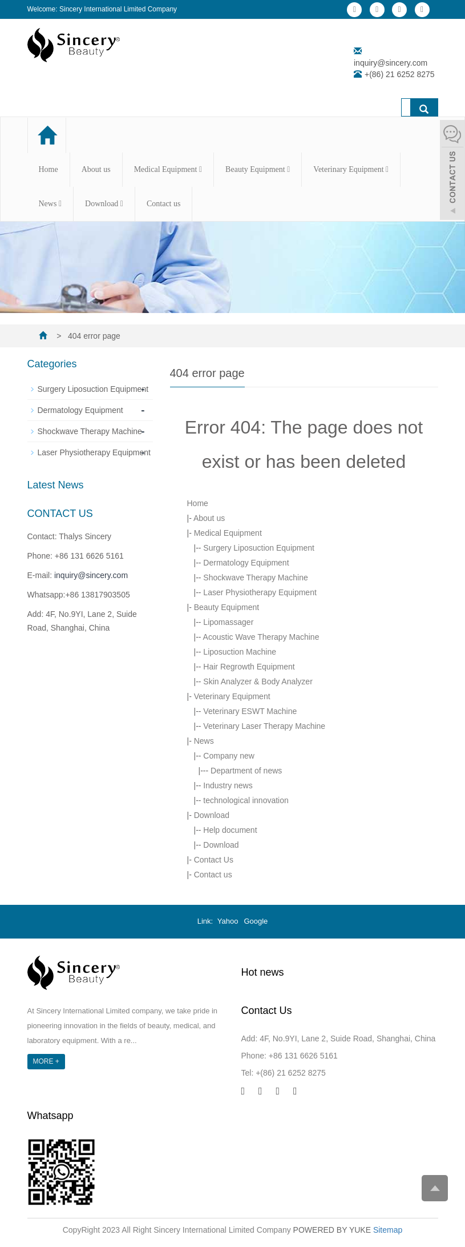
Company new (228, 755)
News (50, 203)
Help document (230, 830)
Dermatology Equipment (246, 562)
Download (104, 203)
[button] (200, 169)
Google (256, 921)
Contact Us (213, 859)
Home (48, 169)
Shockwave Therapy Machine (255, 577)
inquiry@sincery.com (390, 62)
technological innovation (245, 800)
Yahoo (227, 921)
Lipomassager (228, 622)
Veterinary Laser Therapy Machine (264, 726)
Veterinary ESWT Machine (250, 711)
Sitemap (387, 1229)
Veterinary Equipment (351, 169)
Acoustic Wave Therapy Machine (261, 636)
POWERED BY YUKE (333, 1229)
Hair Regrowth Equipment (248, 666)
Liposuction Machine (239, 651)
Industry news (227, 785)
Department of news (246, 770)
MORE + (46, 1061)
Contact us (164, 203)
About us (96, 169)
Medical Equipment (168, 169)
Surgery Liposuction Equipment (258, 547)
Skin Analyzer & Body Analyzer (257, 681)
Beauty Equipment (257, 169)
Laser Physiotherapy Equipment (259, 592)
